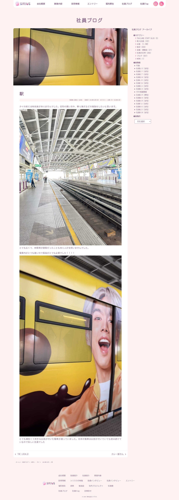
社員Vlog (144, 4)
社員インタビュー (114, 481)
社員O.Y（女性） (143, 71)
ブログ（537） (142, 56)
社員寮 (110, 486)
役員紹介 (73, 475)
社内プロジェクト (96, 486)
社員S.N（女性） (143, 77)
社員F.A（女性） (143, 104)
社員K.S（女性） (143, 109)
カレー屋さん (117, 454)
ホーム (18, 462)
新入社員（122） (143, 41)
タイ (112, 100)
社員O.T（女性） (143, 74)
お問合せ (87, 491)
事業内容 (58, 4)
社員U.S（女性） (78, 100)
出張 (109, 100)
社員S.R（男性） (143, 95)
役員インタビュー (95, 481)
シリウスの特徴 (76, 481)
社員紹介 (85, 475)
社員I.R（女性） (143, 80)
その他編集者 (141, 92)
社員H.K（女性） (143, 107)
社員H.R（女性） (143, 101)
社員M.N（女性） (143, 98)
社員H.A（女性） (143, 86)
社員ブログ (127, 4)
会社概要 (62, 475)
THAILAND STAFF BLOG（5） (148, 38)
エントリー (92, 4)
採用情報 (62, 481)
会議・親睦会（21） (145, 50)
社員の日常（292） (144, 53)
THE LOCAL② (23, 454)
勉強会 (81, 486)
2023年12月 (117, 100)
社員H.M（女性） (143, 112)
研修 (72, 486)
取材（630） (142, 47)
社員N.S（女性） (143, 89)
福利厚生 (62, 486)
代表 (138, 65)
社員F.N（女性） (143, 83)
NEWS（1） (141, 59)
